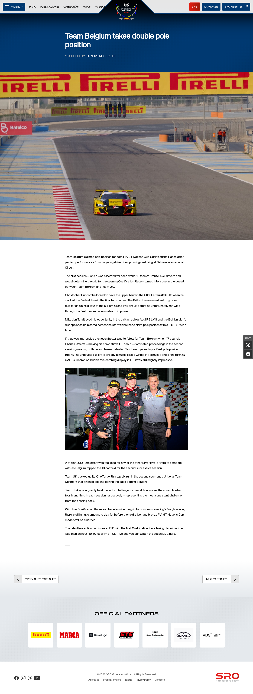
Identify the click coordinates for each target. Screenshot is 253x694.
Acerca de (93, 679)
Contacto (160, 679)
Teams (128, 679)
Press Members (112, 679)
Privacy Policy (143, 679)
